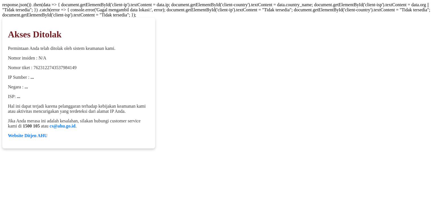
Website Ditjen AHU (28, 135)
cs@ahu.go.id (62, 126)
